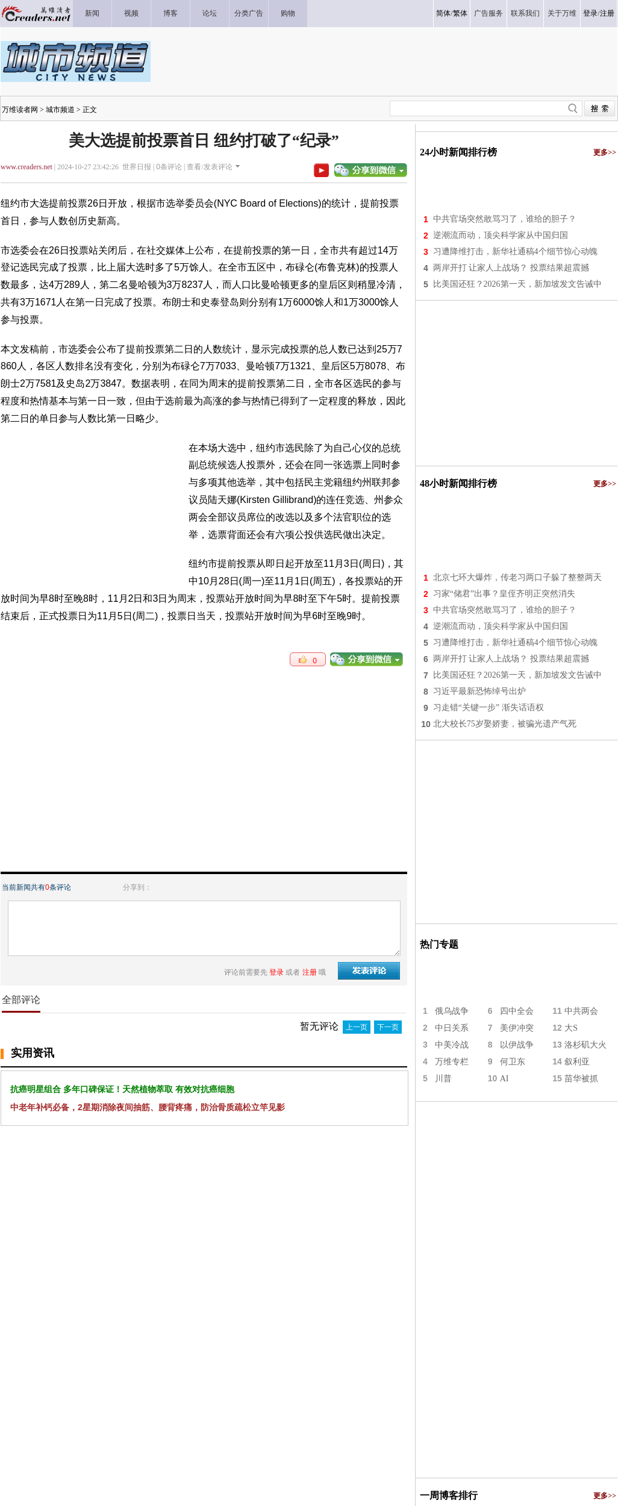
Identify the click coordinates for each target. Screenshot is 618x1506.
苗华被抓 (581, 1078)
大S (571, 1028)
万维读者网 (20, 109)
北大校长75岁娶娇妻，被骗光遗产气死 (504, 723)
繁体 (460, 13)
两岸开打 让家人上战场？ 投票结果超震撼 (511, 267)
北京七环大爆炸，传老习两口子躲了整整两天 (517, 577)
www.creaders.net (26, 167)
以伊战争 (517, 1044)
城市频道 (60, 109)
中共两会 (581, 1011)
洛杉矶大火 (585, 1044)
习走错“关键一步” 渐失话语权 (488, 707)
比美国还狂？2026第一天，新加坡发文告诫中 (517, 284)
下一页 (388, 1027)
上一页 (356, 1027)
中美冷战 (452, 1044)
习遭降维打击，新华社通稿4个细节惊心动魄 (515, 251)
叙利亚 (577, 1061)
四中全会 (517, 1011)
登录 (590, 13)
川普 (443, 1078)
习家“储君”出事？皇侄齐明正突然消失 (504, 593)
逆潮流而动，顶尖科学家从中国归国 (500, 235)
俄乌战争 (452, 1011)
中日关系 (452, 1028)
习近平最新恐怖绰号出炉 (479, 691)
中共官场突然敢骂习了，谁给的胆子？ (504, 218)
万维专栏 (452, 1061)
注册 (607, 13)
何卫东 (512, 1061)
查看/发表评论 (209, 167)
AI (504, 1078)
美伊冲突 (517, 1028)
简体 (443, 13)
